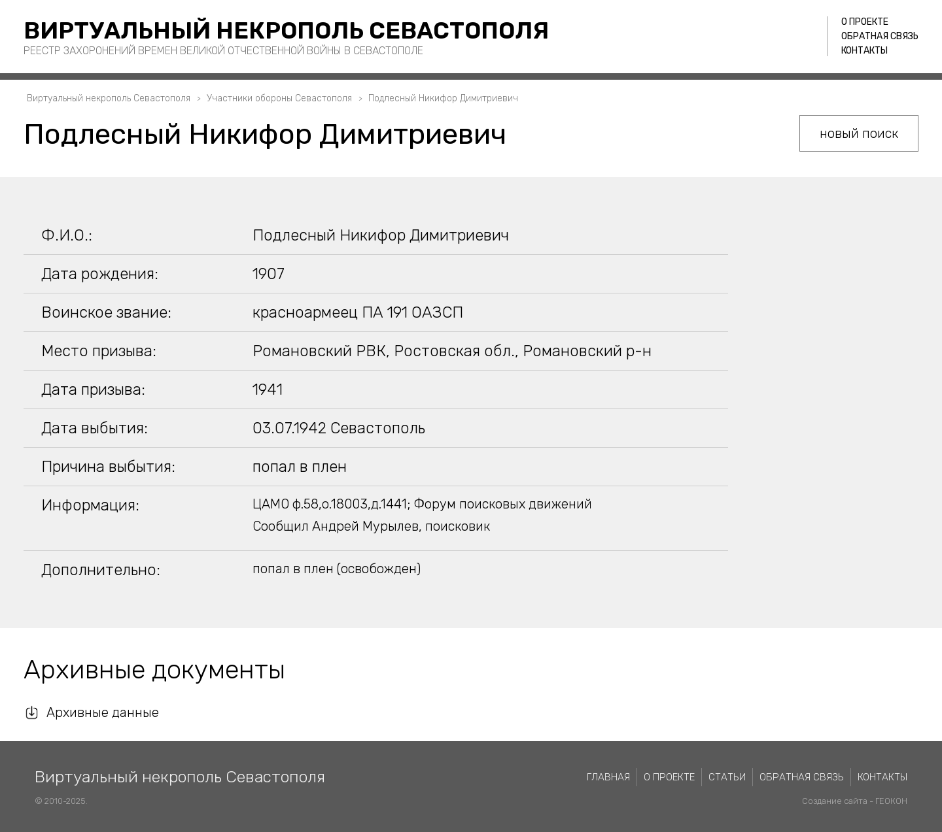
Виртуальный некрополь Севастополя (286, 30)
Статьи (727, 777)
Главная (608, 777)
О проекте (864, 21)
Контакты (864, 50)
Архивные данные (102, 712)
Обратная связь (879, 36)
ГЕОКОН (891, 801)
